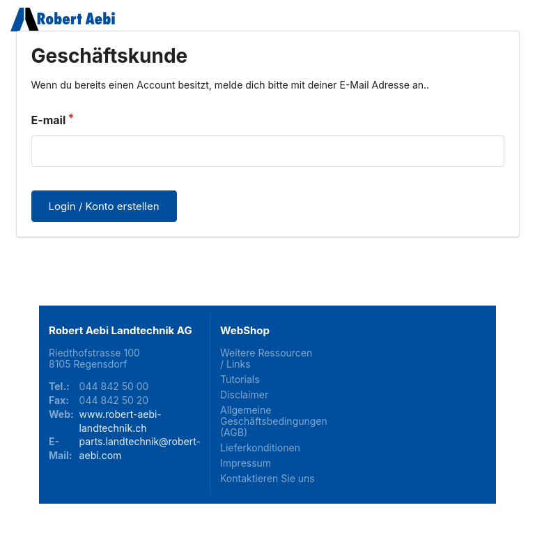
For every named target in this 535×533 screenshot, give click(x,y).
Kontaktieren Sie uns (267, 478)
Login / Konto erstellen (104, 206)
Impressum (245, 463)
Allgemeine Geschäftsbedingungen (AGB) (267, 421)
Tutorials (240, 379)
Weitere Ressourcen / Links (266, 358)
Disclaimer (244, 394)
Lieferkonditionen (260, 447)
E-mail (48, 120)
